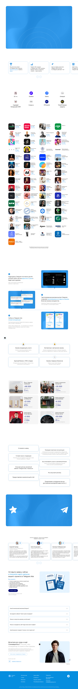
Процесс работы (37, 679)
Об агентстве (24, 675)
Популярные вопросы (38, 681)
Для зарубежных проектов (50, 678)
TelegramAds (13, 676)
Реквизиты (48, 675)
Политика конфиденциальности (51, 681)
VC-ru (15, 96)
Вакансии (23, 679)
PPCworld (47, 105)
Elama (11, 71)
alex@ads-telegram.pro (16, 661)
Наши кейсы (36, 675)
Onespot (62, 96)
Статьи (22, 677)
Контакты (23, 681)
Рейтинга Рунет (13, 69)
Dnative (31, 96)
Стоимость (36, 677)
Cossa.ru (31, 105)
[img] (15, 93)
